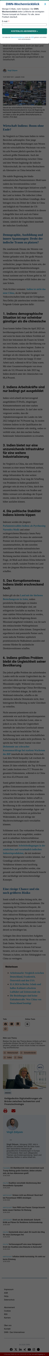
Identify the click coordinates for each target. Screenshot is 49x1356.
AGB (32, 37)
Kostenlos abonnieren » (24, 31)
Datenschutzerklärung (17, 37)
